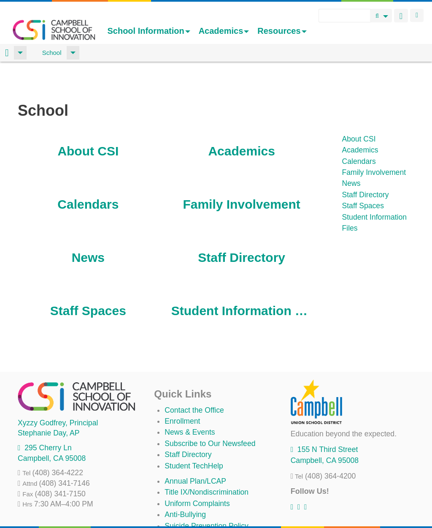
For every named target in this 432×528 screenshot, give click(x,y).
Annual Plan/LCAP (195, 451)
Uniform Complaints (197, 473)
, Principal (58, 393)
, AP (48, 403)
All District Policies (195, 507)
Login (417, 15)
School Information (148, 30)
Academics (224, 30)
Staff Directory (241, 227)
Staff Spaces (88, 281)
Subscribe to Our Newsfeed (210, 413)
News (88, 227)
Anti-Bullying (185, 484)
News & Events (190, 402)
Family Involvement (241, 174)
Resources (281, 30)
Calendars (88, 174)
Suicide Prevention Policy (206, 496)
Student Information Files (241, 281)
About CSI (88, 121)
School (52, 52)
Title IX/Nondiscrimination (206, 462)
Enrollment (182, 391)
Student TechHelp (194, 436)
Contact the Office (194, 380)
